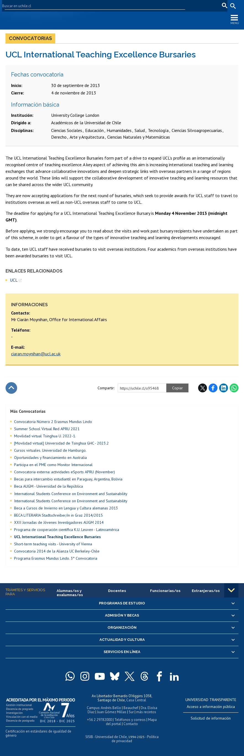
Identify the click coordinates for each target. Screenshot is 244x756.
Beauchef (131, 707)
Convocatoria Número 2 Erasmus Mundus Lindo (53, 421)
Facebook (213, 388)
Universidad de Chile (111, 736)
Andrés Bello (111, 707)
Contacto (131, 723)
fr (215, 5)
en (206, 5)
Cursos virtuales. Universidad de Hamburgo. (50, 450)
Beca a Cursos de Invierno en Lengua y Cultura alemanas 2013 (66, 508)
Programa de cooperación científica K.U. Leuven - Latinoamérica (66, 529)
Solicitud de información (211, 718)
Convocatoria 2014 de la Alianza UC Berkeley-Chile (56, 551)
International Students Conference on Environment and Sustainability (70, 493)
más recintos (146, 712)
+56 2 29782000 (99, 719)
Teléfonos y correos (130, 719)
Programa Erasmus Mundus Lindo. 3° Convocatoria (55, 558)
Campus (93, 707)
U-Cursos (156, 5)
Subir (11, 388)
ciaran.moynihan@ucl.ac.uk (36, 353)
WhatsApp (234, 388)
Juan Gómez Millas (111, 712)
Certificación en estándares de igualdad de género (38, 733)
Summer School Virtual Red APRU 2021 (47, 428)
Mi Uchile (176, 5)
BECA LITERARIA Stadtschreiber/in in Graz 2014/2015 (58, 515)
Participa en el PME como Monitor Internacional (53, 464)
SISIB (89, 736)
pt (223, 5)
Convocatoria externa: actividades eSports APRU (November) (64, 471)
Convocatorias (30, 38)
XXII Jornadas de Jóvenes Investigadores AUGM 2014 (59, 522)
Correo (193, 5)
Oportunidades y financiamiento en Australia (50, 457)
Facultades (127, 5)
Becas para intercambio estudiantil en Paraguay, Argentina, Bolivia (68, 479)
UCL (14, 279)
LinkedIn (223, 387)
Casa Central (136, 700)
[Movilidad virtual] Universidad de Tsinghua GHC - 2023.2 (61, 443)
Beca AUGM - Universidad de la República (48, 486)
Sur (131, 712)
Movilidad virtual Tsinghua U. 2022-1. (45, 435)
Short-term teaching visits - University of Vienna (53, 543)
